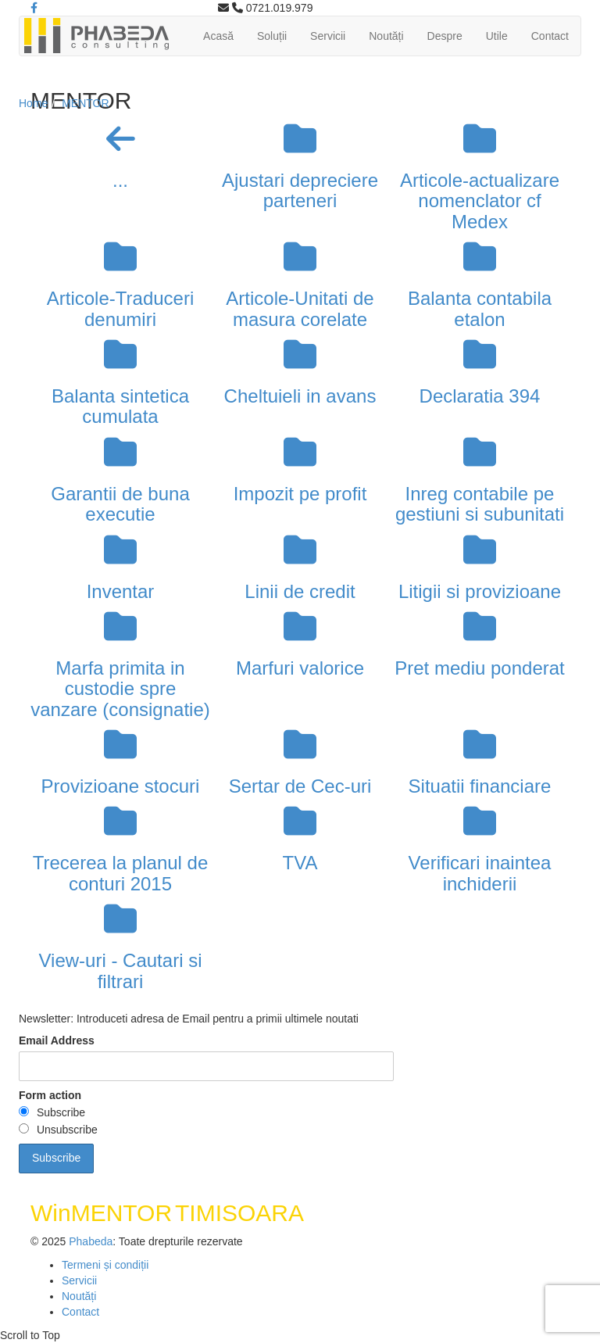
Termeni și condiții (105, 1265)
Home (33, 103)
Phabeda (90, 1241)
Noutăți (386, 36)
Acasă (218, 36)
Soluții (272, 36)
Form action (50, 1095)
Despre (444, 36)
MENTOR (85, 103)
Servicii (327, 36)
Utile (497, 36)
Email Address (57, 1040)
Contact (550, 36)
